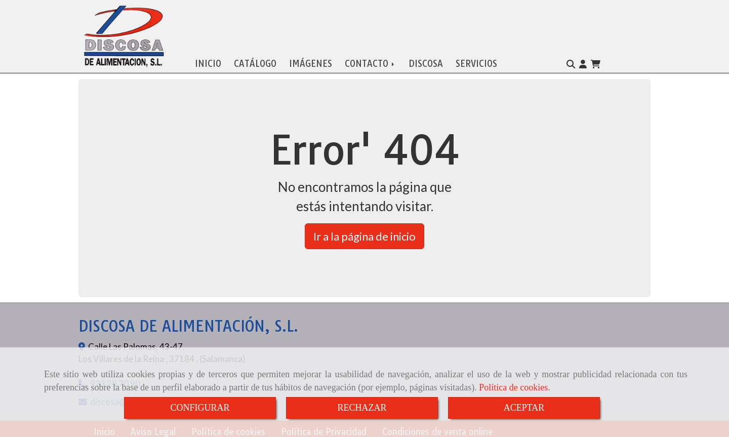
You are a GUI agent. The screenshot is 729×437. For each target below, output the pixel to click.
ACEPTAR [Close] (524, 408)
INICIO (208, 61)
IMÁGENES (310, 61)
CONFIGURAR (199, 408)
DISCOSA (426, 61)
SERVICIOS (476, 61)
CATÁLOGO (255, 61)
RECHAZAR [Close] (361, 408)
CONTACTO (370, 61)
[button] (583, 62)
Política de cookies (513, 387)
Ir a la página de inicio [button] (364, 234)
